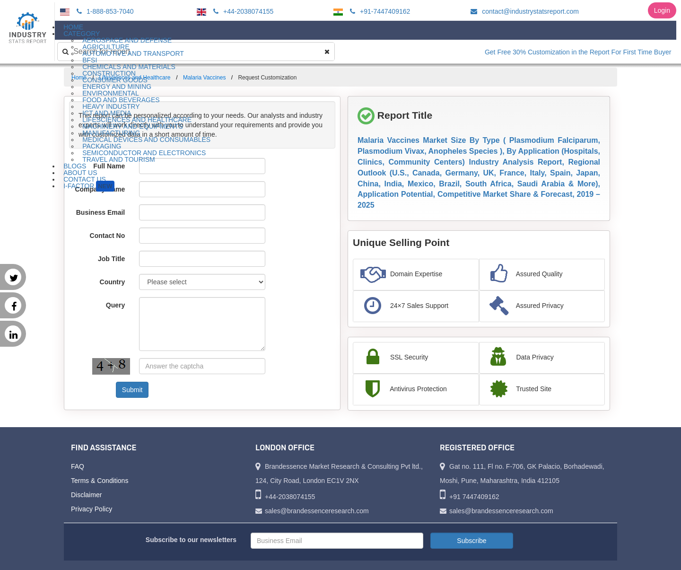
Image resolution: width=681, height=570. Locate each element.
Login (662, 10)
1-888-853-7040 (104, 11)
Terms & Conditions (99, 480)
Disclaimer (86, 495)
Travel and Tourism (118, 159)
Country (112, 282)
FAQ (77, 466)
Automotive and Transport (133, 53)
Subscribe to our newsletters (191, 540)
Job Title (111, 259)
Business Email (100, 212)
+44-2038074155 (241, 11)
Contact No (107, 235)
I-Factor (88, 186)
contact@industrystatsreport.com (523, 11)
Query (115, 305)
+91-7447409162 (378, 11)
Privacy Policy (91, 509)
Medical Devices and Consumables (146, 139)
